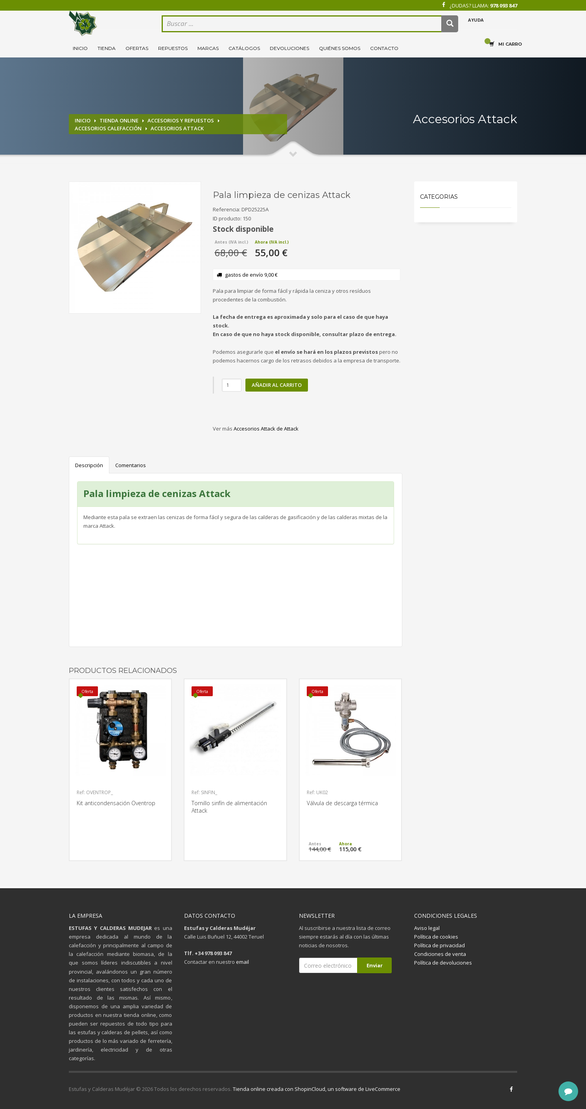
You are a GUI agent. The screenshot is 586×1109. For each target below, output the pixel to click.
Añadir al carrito (277, 384)
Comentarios (130, 465)
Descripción (89, 465)
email (242, 961)
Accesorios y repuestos (180, 120)
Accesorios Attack (177, 128)
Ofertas (136, 48)
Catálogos (244, 48)
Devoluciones (289, 48)
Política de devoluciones (443, 962)
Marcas (208, 48)
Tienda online (119, 120)
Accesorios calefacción (108, 128)
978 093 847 (503, 5)
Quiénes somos (339, 48)
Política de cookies (436, 936)
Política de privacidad (439, 945)
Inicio (80, 48)
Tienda (107, 48)
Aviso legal (427, 928)
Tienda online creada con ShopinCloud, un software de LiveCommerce (316, 1088)
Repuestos (173, 48)
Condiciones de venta (440, 953)
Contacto (384, 48)
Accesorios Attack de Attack (266, 428)
